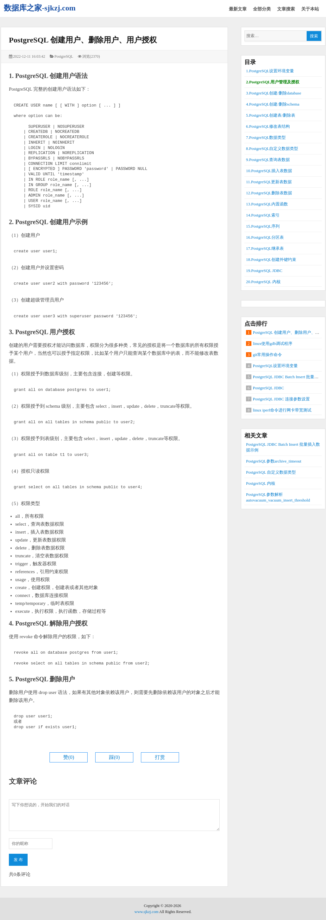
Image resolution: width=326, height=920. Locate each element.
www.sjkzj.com (147, 912)
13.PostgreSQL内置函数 (267, 204)
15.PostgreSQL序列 (263, 226)
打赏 (160, 757)
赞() (68, 757)
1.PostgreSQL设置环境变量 (270, 70)
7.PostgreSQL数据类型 (266, 137)
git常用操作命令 (267, 354)
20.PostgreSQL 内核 (263, 281)
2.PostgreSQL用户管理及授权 (272, 82)
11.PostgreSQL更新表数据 (269, 181)
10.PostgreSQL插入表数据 (269, 170)
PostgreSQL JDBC (268, 387)
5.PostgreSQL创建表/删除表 (270, 115)
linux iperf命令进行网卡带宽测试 (282, 410)
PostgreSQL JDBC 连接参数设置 (281, 399)
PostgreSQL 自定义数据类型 (271, 472)
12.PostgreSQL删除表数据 (269, 193)
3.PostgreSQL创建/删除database (273, 93)
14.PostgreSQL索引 (263, 215)
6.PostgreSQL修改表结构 (268, 126)
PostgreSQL (64, 56)
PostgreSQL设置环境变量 (275, 365)
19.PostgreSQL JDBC (264, 270)
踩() (114, 757)
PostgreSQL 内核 (260, 483)
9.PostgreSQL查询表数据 (268, 159)
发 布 (18, 859)
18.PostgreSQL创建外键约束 (271, 259)
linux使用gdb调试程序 (272, 343)
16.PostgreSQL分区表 (265, 237)
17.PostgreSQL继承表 (265, 248)
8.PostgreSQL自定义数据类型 (272, 148)
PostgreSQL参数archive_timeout (273, 461)
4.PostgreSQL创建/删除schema (272, 104)
